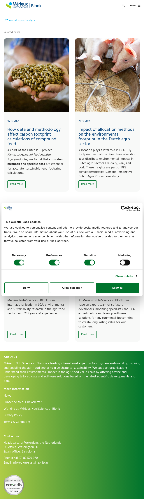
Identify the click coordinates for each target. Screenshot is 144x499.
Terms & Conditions (17, 421)
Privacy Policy (13, 415)
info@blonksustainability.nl (30, 462)
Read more (16, 184)
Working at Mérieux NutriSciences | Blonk (32, 408)
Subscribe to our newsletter (23, 402)
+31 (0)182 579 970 (26, 457)
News (7, 395)
